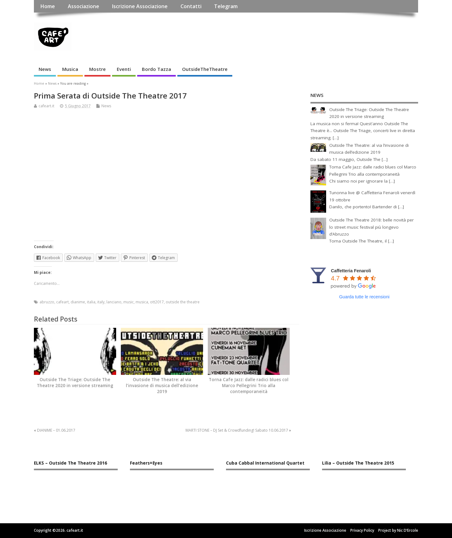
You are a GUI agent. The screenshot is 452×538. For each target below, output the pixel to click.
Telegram (226, 6)
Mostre (97, 69)
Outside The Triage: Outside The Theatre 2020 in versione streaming (75, 382)
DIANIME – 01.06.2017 (56, 430)
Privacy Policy (362, 530)
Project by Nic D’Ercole (398, 530)
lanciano (113, 302)
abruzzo (47, 302)
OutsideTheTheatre (205, 69)
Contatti (191, 6)
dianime (78, 302)
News (45, 69)
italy (101, 302)
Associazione (83, 6)
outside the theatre (183, 302)
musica (142, 302)
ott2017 (157, 302)
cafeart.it (46, 106)
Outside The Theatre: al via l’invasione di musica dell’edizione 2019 (162, 385)
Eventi (124, 69)
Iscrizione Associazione (140, 6)
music (128, 302)
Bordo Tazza (156, 69)
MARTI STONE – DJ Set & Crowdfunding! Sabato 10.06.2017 (237, 430)
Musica (70, 69)
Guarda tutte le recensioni (364, 296)
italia (91, 302)
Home (47, 6)
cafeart (62, 302)
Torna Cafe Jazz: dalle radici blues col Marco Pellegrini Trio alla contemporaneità (248, 385)
